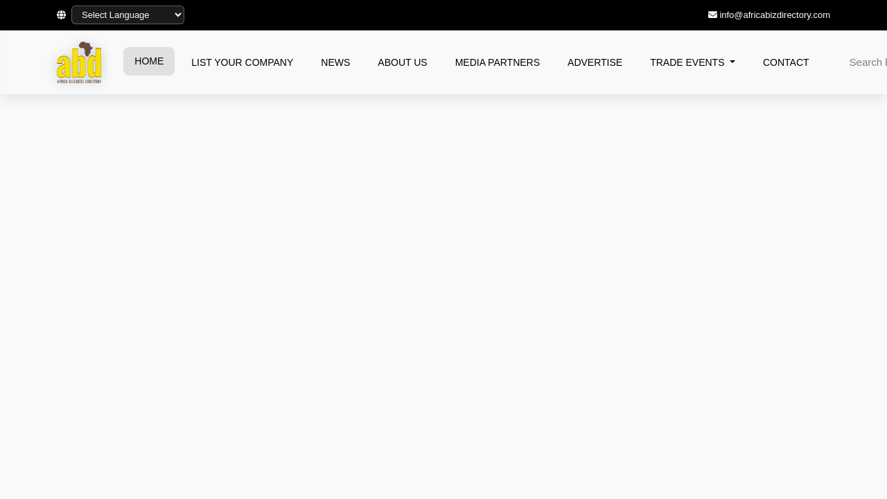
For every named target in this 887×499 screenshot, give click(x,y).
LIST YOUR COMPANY (242, 62)
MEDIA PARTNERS (497, 62)
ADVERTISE (595, 62)
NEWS (335, 62)
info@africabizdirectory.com (774, 15)
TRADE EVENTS (688, 62)
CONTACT (786, 62)
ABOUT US (402, 62)
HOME (149, 61)
